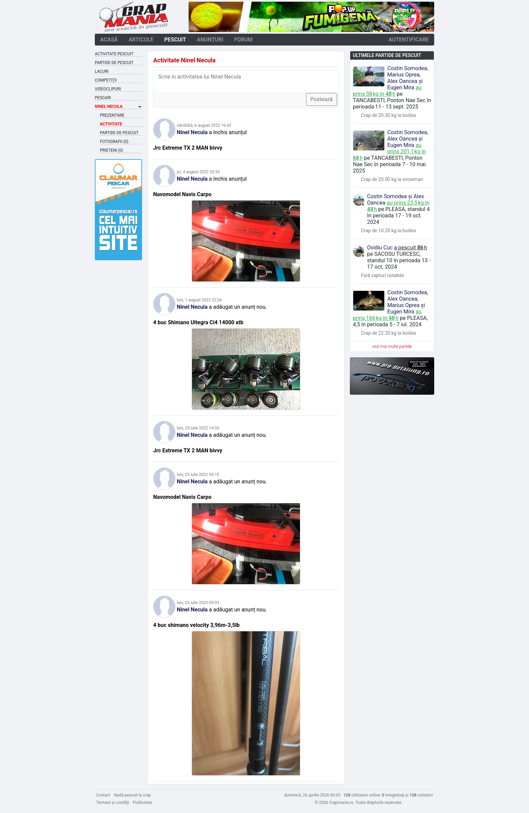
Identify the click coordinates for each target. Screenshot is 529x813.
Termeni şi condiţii (112, 802)
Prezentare (112, 115)
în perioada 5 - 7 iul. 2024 (391, 324)
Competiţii (106, 80)
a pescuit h (410, 247)
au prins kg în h (387, 90)
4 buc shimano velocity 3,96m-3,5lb (196, 625)
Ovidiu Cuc (380, 247)
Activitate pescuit (114, 54)
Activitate (111, 124)
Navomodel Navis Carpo (182, 194)
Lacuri (102, 71)
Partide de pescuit (114, 62)
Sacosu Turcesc (396, 254)
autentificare (409, 39)
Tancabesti (369, 100)
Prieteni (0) (111, 150)
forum (243, 39)
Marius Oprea (403, 74)
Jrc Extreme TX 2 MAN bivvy (187, 148)
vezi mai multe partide (392, 346)
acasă (109, 39)
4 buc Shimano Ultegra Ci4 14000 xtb (198, 322)
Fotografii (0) (114, 141)
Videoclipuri (108, 89)
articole (141, 39)
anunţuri (210, 39)
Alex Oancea (402, 81)
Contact (103, 795)
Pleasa (395, 209)
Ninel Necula (192, 132)
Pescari (103, 97)
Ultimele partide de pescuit (387, 55)
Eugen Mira (400, 87)
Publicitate (142, 802)
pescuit (175, 39)
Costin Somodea (407, 68)
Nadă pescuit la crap (132, 795)
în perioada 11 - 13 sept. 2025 (392, 103)
